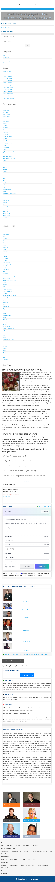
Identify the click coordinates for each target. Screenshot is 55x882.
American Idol (6, 114)
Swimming (5, 208)
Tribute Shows (6, 215)
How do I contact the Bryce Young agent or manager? (20, 471)
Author (4, 236)
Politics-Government (8, 328)
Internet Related (7, 297)
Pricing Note (6, 496)
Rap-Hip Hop (6, 200)
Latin (4, 184)
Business (5, 247)
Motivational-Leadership (9, 193)
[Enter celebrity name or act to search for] (28, 41)
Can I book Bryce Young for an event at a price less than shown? (24, 476)
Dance (4, 149)
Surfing (5, 346)
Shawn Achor (26, 641)
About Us (9, 845)
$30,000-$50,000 (7, 80)
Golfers (5, 167)
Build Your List (5, 27)
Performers (6, 57)
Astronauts (6, 121)
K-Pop (4, 182)
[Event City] (27, 548)
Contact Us (35, 845)
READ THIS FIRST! (27, 675)
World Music (6, 217)
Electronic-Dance (7, 156)
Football (5, 284)
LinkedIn (4, 873)
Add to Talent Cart (44, 506)
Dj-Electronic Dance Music (9, 151)
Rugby (4, 337)
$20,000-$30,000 (7, 78)
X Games (5, 359)
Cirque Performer (7, 136)
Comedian (5, 140)
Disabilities (6, 269)
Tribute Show (6, 213)
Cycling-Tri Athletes (8, 264)
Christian (5, 134)
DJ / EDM (22, 859)
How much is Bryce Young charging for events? (18, 466)
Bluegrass (5, 127)
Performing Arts (7, 326)
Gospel (5, 169)
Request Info (26, 845)
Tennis (4, 350)
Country (5, 145)
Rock (4, 204)
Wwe (4, 219)
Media (4, 313)
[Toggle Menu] (27, 9)
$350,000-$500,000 (8, 93)
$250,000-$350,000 (8, 91)
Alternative (6, 112)
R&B (4, 330)
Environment (6, 278)
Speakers (5, 59)
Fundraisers (27, 851)
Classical (5, 138)
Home (3, 845)
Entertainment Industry (9, 158)
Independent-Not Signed (9, 295)
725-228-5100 (17, 573)
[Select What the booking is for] (27, 532)
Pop (4, 195)
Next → (42, 566)
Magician (5, 308)
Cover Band (6, 147)
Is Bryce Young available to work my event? (17, 461)
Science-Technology (8, 206)
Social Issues (4, 867)
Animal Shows (6, 116)
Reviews (17, 845)
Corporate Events (16, 851)
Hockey (5, 293)
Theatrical (5, 211)
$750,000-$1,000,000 (8, 98)
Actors (4, 55)
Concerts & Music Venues (40, 851)
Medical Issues (7, 189)
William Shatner (26, 601)
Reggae (5, 202)
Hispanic (5, 171)
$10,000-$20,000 (7, 76)
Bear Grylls (26, 617)
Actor (4, 107)
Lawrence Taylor (26, 609)
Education (5, 273)
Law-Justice (6, 306)
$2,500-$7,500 (7, 71)
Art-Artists (5, 118)
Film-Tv (4, 160)
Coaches (5, 256)
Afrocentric (6, 110)
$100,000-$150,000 (8, 87)
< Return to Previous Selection (13, 661)
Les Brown (26, 650)
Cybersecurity (6, 262)
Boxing (4, 245)
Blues (4, 129)
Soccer (4, 341)
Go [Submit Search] (27, 45)
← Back (27, 566)
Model (4, 191)
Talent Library (5, 851)
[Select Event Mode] (27, 540)
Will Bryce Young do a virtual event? (14, 456)
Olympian (5, 324)
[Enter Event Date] (27, 557)
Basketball (5, 125)
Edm (4, 271)
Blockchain (5, 240)
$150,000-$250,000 (8, 89)
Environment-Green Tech (9, 280)
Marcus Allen (26, 630)
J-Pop (4, 178)
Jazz (4, 180)
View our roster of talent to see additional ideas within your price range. (26, 654)
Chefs (4, 249)
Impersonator (6, 173)
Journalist (5, 302)
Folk (4, 162)
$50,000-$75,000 (7, 82)
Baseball (5, 123)
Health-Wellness (7, 291)
